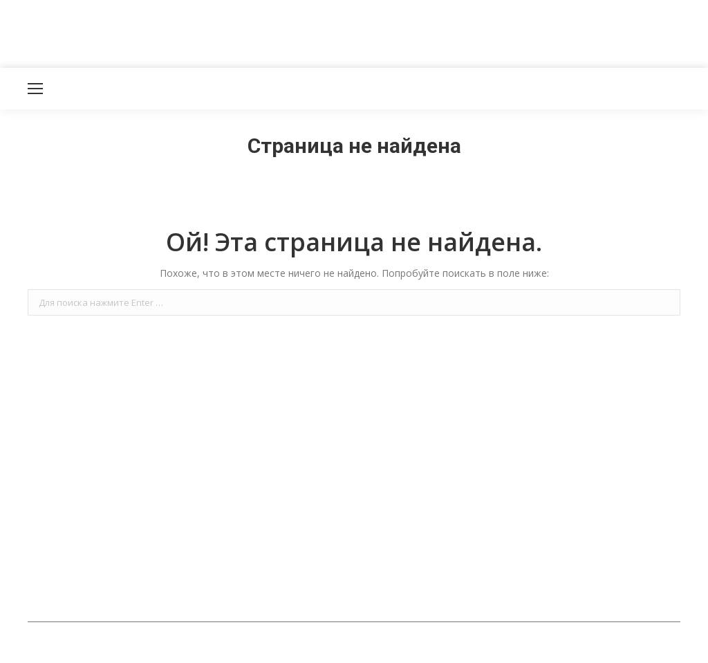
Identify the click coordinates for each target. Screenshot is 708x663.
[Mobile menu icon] (35, 88)
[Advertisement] (251, 31)
